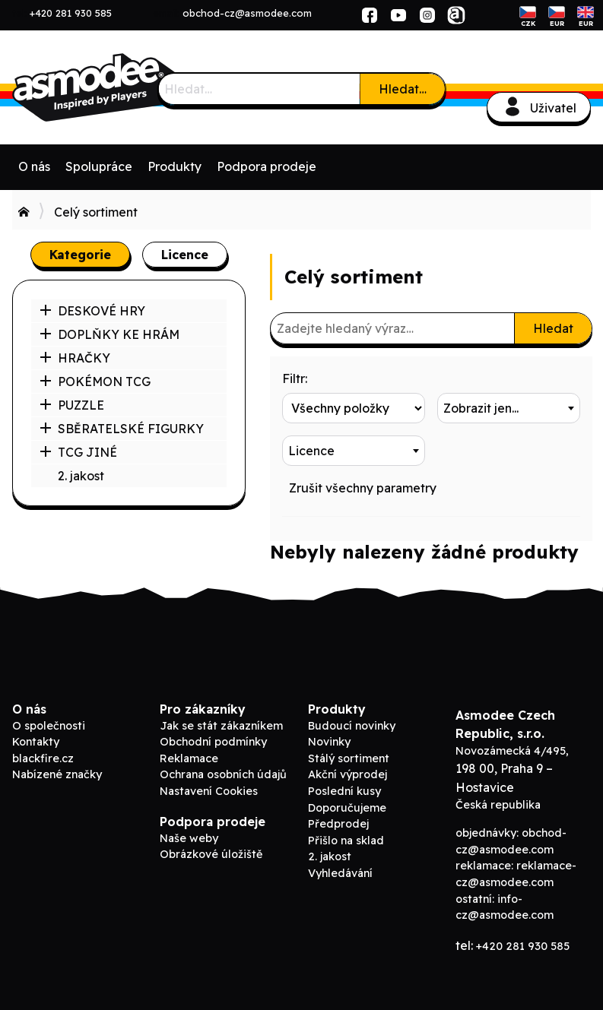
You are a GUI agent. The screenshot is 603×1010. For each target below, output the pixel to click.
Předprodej (338, 824)
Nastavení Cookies (209, 791)
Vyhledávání (340, 873)
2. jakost (81, 475)
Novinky (329, 742)
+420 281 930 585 (71, 13)
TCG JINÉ (78, 452)
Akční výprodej (347, 774)
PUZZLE (72, 405)
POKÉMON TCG (95, 381)
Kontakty (35, 742)
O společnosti (48, 726)
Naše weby (189, 838)
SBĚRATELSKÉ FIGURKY (122, 429)
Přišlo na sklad (346, 840)
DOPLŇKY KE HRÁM (109, 334)
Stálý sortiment (348, 758)
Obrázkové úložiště (211, 854)
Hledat (553, 328)
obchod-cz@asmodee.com (247, 13)
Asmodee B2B (126, 87)
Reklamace (189, 758)
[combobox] (508, 408)
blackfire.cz (43, 758)
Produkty (175, 166)
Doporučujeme (347, 808)
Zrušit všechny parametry (362, 488)
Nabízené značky (57, 774)
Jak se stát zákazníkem (221, 726)
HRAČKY (75, 358)
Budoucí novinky (351, 726)
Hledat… (403, 89)
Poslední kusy (344, 791)
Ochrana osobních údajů (223, 774)
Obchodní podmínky (213, 742)
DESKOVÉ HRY (92, 311)
